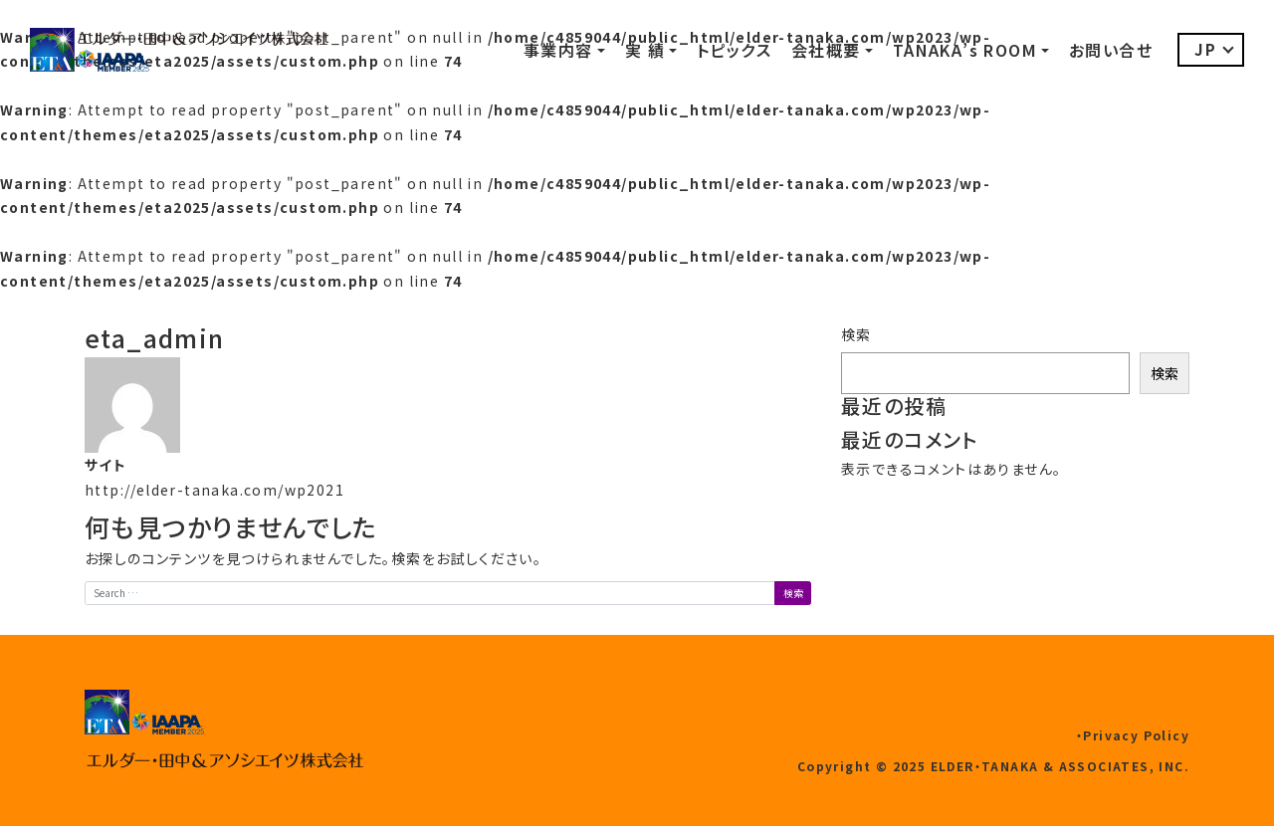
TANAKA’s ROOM (965, 50)
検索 (856, 334)
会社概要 (826, 50)
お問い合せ (1111, 50)
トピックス (734, 50)
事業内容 (558, 50)
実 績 (645, 50)
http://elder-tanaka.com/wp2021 (214, 490)
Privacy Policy (1136, 734)
